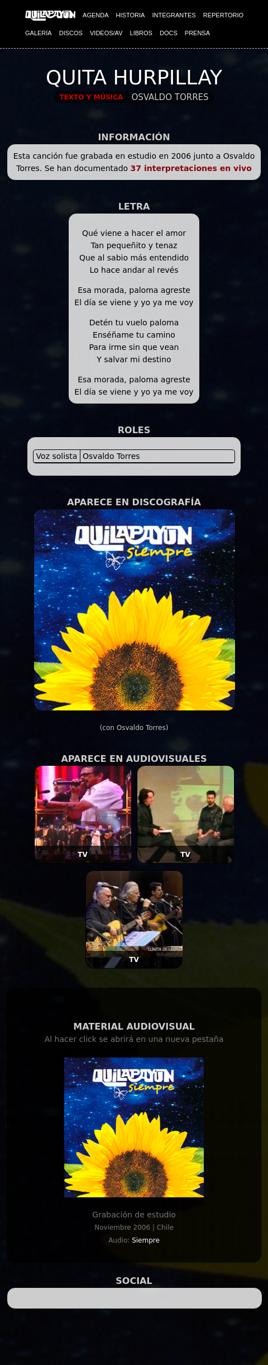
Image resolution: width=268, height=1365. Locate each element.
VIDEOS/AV (106, 33)
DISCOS (71, 33)
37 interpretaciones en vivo (191, 168)
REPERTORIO (223, 15)
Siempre (146, 1240)
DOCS (169, 33)
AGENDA (95, 15)
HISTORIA (130, 15)
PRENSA (197, 33)
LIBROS (141, 33)
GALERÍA (38, 33)
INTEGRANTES (173, 15)
